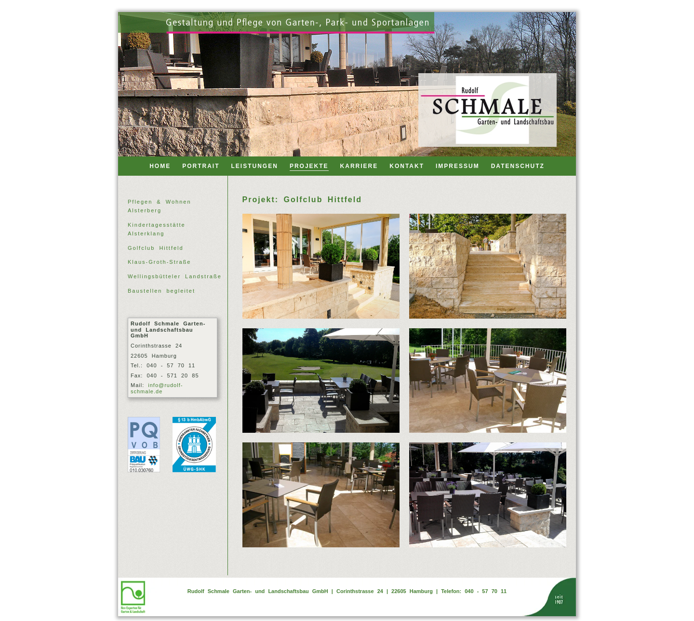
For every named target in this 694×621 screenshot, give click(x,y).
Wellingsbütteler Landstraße (175, 276)
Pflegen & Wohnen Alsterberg (159, 206)
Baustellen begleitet (161, 291)
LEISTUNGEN (254, 166)
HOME (160, 166)
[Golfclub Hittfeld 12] (487, 494)
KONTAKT (406, 166)
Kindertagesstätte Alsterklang (157, 229)
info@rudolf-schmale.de (157, 388)
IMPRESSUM (458, 166)
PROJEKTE (309, 166)
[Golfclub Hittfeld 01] (321, 266)
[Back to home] (487, 110)
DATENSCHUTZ (518, 166)
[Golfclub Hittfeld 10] (487, 380)
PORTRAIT (200, 166)
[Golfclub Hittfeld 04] (487, 266)
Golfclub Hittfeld (156, 248)
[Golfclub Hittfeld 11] (321, 494)
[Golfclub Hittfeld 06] (321, 380)
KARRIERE (359, 166)
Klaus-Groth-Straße (159, 262)
